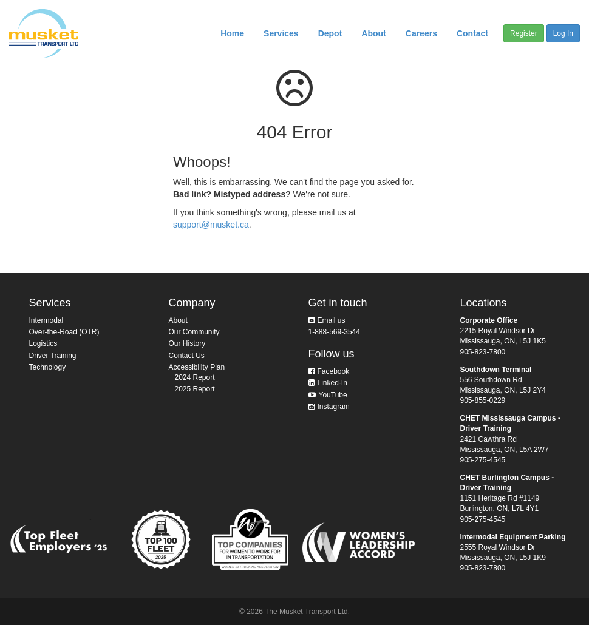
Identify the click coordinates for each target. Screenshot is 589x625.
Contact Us (187, 355)
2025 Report (195, 389)
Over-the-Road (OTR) (64, 332)
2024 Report (195, 377)
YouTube (333, 395)
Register (523, 33)
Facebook (334, 371)
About (178, 320)
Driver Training (53, 355)
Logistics (43, 343)
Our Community (194, 332)
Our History (187, 343)
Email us (332, 320)
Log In (563, 33)
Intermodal (46, 320)
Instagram (334, 406)
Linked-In (332, 383)
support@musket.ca (211, 224)
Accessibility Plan (197, 367)
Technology (47, 367)
